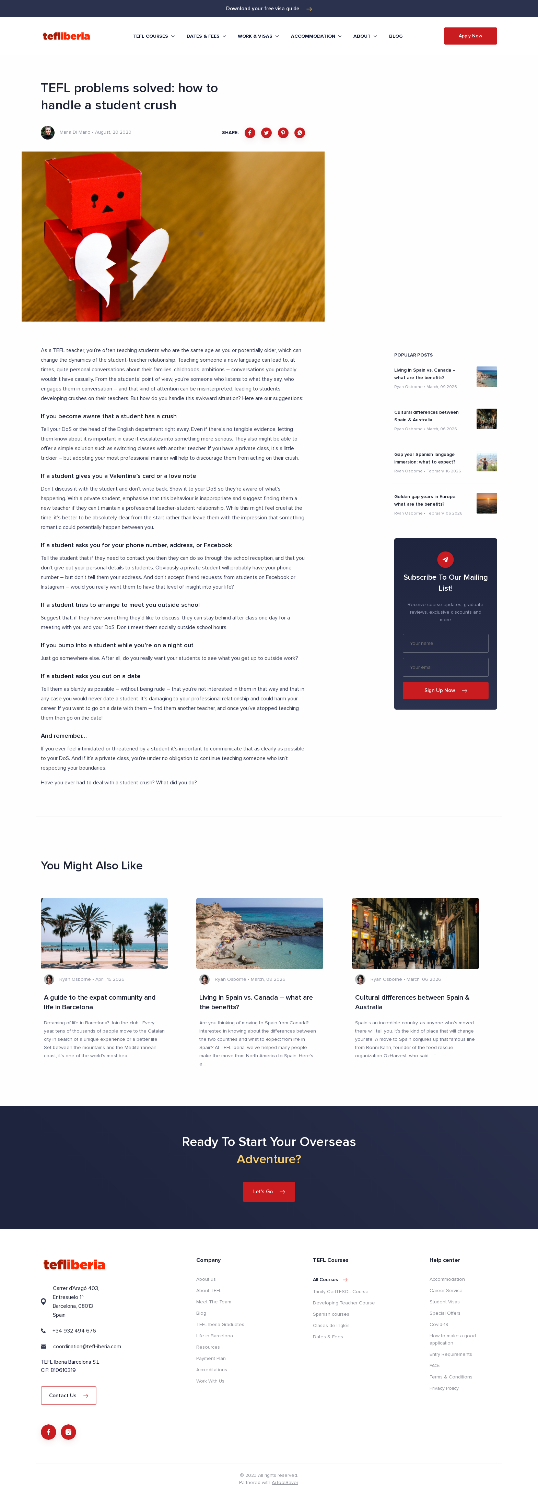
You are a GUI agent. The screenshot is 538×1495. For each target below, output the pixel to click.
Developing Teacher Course (344, 1302)
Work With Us (210, 1381)
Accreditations (211, 1369)
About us (206, 1279)
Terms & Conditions (451, 1376)
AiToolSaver (285, 1483)
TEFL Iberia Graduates (220, 1324)
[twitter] (266, 133)
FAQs (435, 1365)
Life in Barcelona (214, 1335)
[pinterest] (283, 133)
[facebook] (250, 133)
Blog (396, 36)
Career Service (446, 1290)
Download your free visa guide (269, 8)
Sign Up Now (445, 690)
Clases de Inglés (331, 1325)
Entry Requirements (451, 1354)
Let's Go (269, 1191)
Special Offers (445, 1313)
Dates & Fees (328, 1336)
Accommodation (447, 1279)
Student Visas (445, 1301)
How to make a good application (453, 1339)
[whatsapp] (299, 133)
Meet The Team (213, 1301)
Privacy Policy (444, 1388)
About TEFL (208, 1290)
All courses (330, 1279)
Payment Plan (211, 1358)
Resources (208, 1347)
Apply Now (470, 36)
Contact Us (68, 1395)
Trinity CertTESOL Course (341, 1291)
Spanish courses (331, 1314)
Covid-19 (439, 1324)
